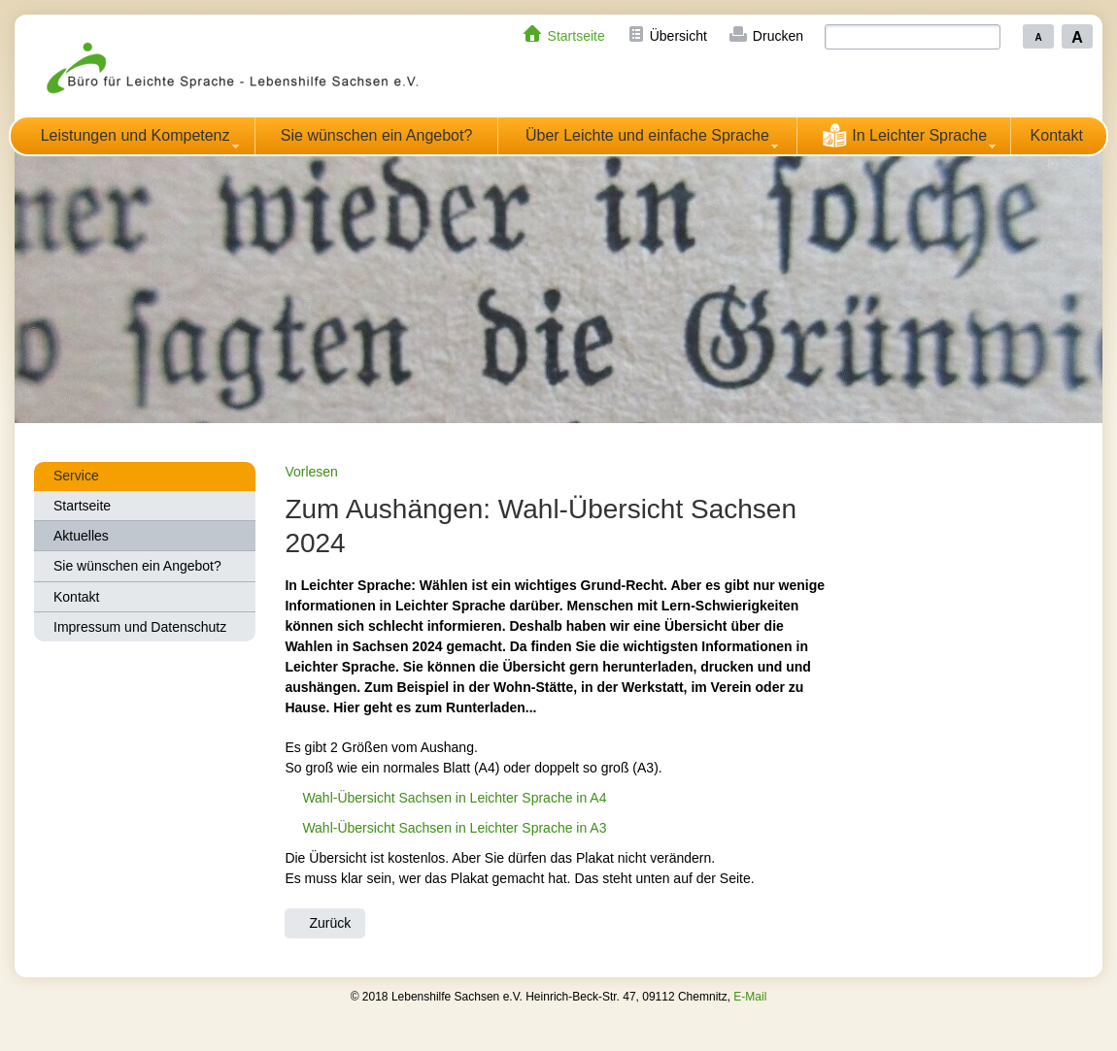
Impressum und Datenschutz (139, 627)
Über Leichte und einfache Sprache (647, 135)
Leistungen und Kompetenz (135, 135)
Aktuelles (81, 535)
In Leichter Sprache (904, 134)
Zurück (330, 923)
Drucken (778, 36)
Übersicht (678, 36)
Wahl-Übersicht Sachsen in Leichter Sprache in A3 (454, 828)
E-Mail (749, 996)
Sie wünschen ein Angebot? (376, 135)
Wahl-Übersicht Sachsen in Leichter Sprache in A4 (454, 797)
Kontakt (1057, 135)
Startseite (576, 36)
